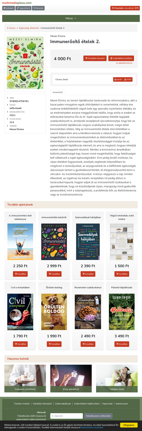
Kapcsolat (107, 403)
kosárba (20, 274)
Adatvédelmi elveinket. (96, 428)
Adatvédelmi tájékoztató (86, 403)
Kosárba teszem (95, 58)
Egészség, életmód (29, 28)
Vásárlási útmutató (42, 403)
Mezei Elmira (57, 36)
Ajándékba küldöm (121, 58)
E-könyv (11, 28)
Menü (71, 18)
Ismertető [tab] (58, 92)
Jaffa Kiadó (16, 108)
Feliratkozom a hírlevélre (98, 416)
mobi (127, 79)
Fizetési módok (22, 403)
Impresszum (122, 403)
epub (118, 79)
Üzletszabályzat (63, 403)
